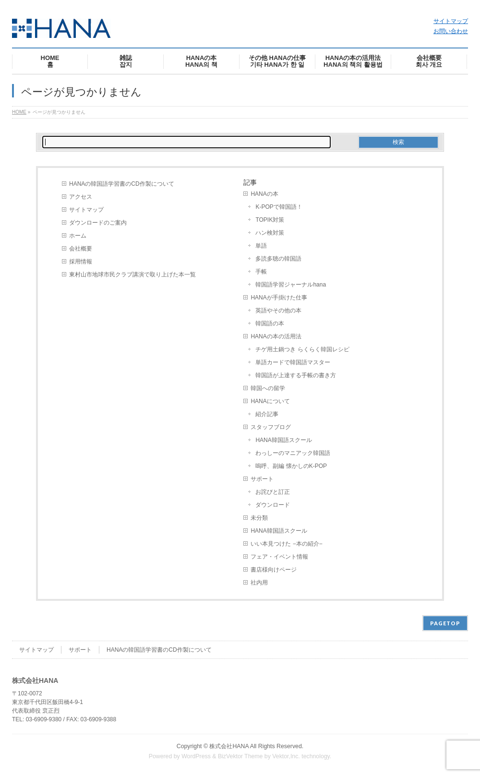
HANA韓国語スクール (283, 440)
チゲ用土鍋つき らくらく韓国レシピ (302, 349)
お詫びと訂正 (272, 492)
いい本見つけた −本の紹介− (286, 543)
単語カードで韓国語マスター (292, 362)
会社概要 (80, 248)
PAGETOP (445, 623)
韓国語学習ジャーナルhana (290, 284)
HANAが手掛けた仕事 (279, 297)
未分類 (259, 517)
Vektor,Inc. (286, 756)
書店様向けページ (274, 569)
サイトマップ (450, 21)
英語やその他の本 (278, 310)
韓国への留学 (268, 388)
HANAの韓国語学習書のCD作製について (121, 183)
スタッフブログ (271, 427)
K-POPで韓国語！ (278, 206)
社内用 (259, 582)
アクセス (80, 196)
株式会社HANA (229, 746)
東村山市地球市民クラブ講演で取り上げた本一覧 (132, 274)
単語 (261, 245)
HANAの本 (264, 194)
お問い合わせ (450, 31)
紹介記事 (266, 414)
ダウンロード (272, 504)
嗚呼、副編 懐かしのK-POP (291, 466)
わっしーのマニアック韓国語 (292, 453)
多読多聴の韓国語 (278, 258)
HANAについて (270, 401)
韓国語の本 (269, 323)
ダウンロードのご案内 (98, 222)
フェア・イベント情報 (279, 556)
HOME (19, 112)
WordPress (196, 756)
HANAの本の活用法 (276, 336)
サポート (262, 479)
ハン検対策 (269, 232)
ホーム (77, 235)
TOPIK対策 (269, 219)
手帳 (261, 271)
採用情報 (80, 261)
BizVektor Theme (240, 756)
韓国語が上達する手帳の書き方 (295, 375)
